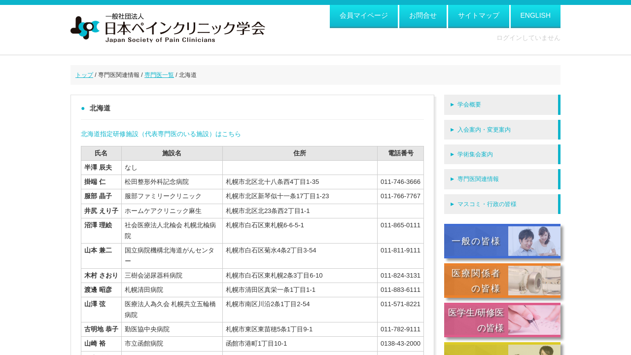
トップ (84, 74)
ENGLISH (536, 15)
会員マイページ (364, 15)
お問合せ (423, 15)
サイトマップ (478, 15)
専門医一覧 (159, 74)
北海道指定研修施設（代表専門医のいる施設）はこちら (161, 134)
